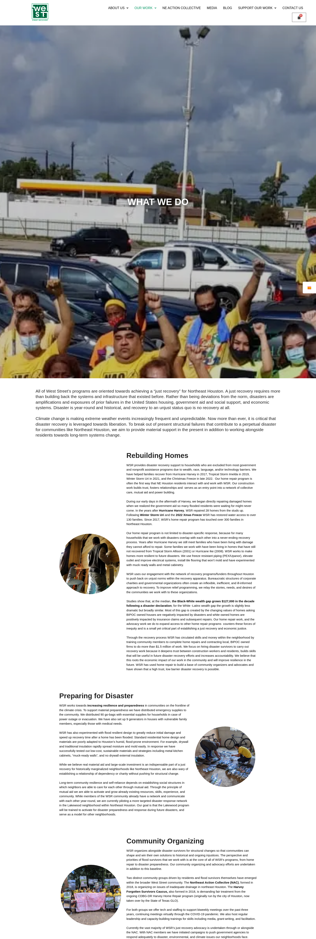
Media (212, 8)
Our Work (145, 8)
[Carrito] (299, 17)
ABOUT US (118, 8)
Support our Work (257, 8)
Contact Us (292, 8)
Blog (227, 8)
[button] (118, 8)
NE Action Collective (181, 8)
